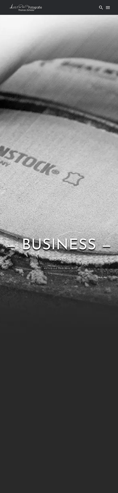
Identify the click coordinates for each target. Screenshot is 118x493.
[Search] (101, 7)
